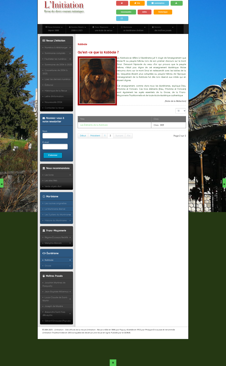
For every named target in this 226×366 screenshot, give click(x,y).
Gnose (48, 266)
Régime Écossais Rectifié (56, 237)
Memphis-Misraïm (53, 243)
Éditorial (49, 85)
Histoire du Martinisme (56, 220)
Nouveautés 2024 (53, 102)
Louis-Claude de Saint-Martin (55, 299)
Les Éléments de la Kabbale (94, 125)
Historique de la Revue (56, 91)
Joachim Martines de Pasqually (54, 284)
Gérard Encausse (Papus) (57, 321)
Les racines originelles (55, 203)
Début (83, 136)
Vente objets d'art (53, 186)
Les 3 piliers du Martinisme (57, 215)
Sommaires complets (55, 53)
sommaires (158, 3)
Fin (128, 136)
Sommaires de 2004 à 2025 (58, 65)
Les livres (49, 175)
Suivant (119, 136)
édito (144, 12)
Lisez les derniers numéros (57, 79)
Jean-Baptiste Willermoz (57, 292)
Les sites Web (51, 181)
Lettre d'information (54, 96)
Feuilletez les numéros (55, 59)
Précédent (95, 136)
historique (162, 12)
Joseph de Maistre (54, 306)
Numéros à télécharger (56, 47)
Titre (82, 119)
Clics (156, 119)
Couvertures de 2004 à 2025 (55, 72)
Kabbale (49, 260)
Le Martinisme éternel (55, 209)
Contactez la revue (54, 108)
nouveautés (126, 12)
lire (137, 3)
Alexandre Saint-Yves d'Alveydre (54, 313)
